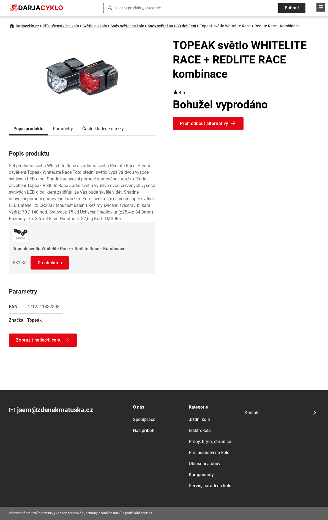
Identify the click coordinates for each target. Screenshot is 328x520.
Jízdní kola (199, 419)
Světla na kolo (95, 26)
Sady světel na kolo (127, 26)
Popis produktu (28, 128)
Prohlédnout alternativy (204, 123)
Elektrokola (200, 430)
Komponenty (201, 474)
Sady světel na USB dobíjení (172, 26)
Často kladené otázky (103, 128)
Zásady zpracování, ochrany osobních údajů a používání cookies (104, 513)
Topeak (34, 320)
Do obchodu (50, 262)
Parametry (63, 128)
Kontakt (252, 412)
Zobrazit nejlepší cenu (39, 340)
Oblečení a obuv (204, 463)
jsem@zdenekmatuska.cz (55, 410)
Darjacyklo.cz (27, 26)
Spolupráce (144, 419)
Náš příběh (143, 430)
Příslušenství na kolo (61, 26)
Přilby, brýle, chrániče (210, 441)
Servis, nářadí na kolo (210, 485)
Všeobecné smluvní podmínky (31, 513)
